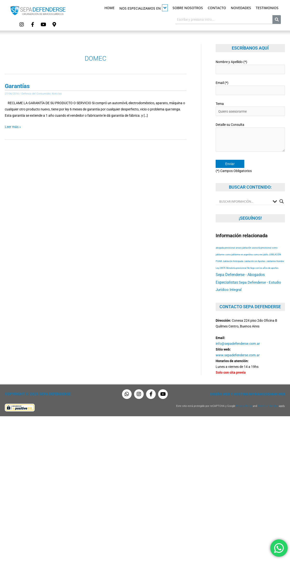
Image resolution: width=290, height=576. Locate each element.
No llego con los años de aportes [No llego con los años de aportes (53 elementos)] (262, 268)
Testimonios (267, 8)
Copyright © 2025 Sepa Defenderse (38, 394)
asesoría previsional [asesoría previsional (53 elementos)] (261, 247)
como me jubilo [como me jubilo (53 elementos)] (260, 254)
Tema (250, 109)
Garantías (17, 86)
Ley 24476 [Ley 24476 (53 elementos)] (221, 268)
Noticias (57, 93)
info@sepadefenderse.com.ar (238, 344)
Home (109, 8)
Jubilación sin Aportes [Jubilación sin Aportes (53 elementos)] (254, 261)
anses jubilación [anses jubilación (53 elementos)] (243, 247)
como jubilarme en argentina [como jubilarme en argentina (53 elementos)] (239, 254)
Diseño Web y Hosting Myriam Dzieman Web (247, 394)
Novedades (241, 8)
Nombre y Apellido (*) (250, 67)
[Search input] (245, 201)
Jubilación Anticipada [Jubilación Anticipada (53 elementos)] (233, 261)
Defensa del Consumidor (36, 93)
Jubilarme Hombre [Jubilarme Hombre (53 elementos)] (275, 261)
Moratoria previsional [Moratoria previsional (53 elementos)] (236, 268)
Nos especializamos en (143, 7)
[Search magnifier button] (281, 201)
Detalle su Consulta (250, 138)
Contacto (217, 8)
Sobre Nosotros (188, 8)
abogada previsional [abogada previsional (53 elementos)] (225, 247)
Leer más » (13, 126)
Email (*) (250, 88)
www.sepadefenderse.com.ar (238, 355)
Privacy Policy (244, 406)
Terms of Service (268, 406)
